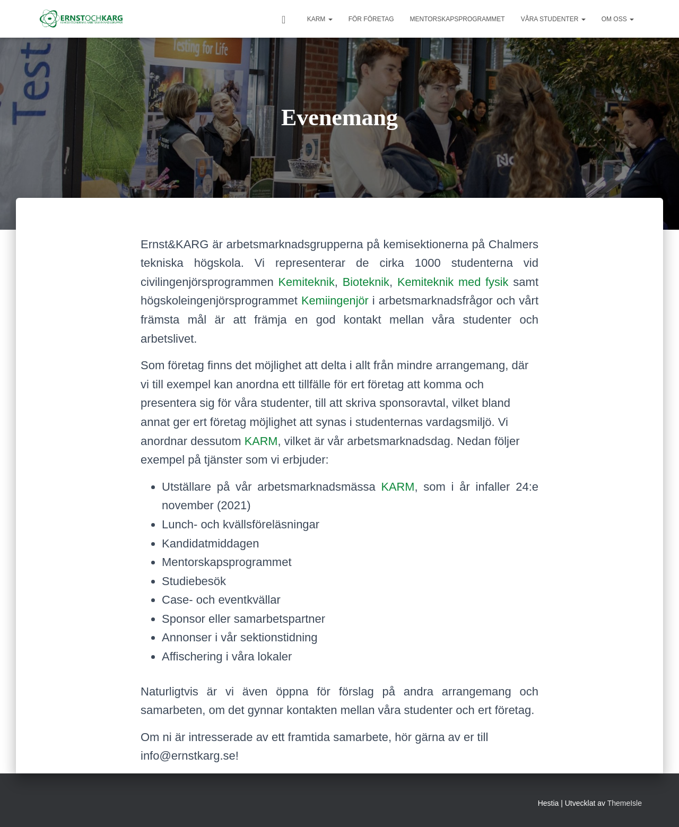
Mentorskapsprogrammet (457, 19)
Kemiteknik (306, 282)
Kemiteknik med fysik (453, 282)
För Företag (371, 19)
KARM (320, 19)
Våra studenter (553, 19)
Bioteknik (365, 282)
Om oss (618, 19)
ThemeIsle (624, 803)
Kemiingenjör (335, 300)
